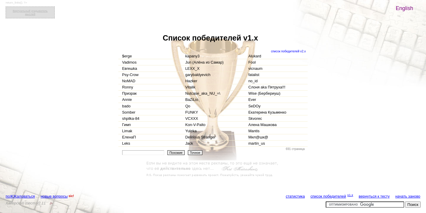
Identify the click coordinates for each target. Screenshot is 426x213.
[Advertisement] (213, 169)
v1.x (350, 195)
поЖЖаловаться (20, 196)
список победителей (328, 196)
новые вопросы (54, 196)
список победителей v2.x (288, 51)
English (404, 8)
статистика (295, 196)
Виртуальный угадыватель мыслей (30, 12)
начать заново (407, 196)
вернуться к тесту (374, 196)
